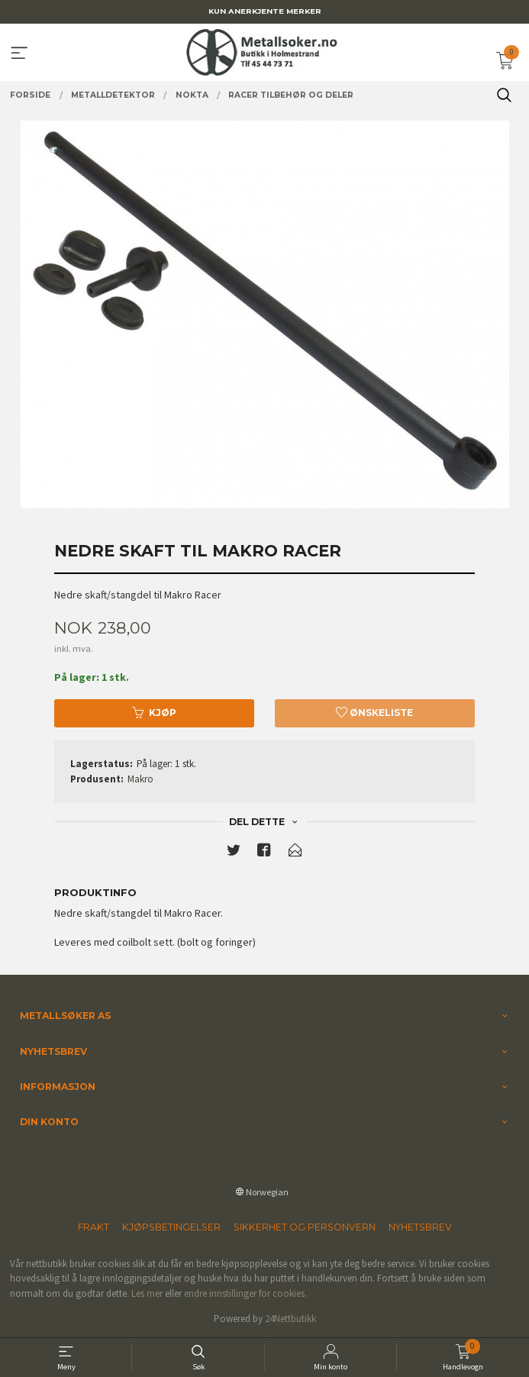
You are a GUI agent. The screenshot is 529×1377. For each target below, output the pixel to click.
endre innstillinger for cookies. (245, 1293)
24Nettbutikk (290, 1318)
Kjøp (154, 712)
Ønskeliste (374, 712)
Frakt (93, 1227)
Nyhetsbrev (420, 1227)
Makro (140, 778)
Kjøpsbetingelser (171, 1227)
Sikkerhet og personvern (305, 1227)
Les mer (147, 1293)
